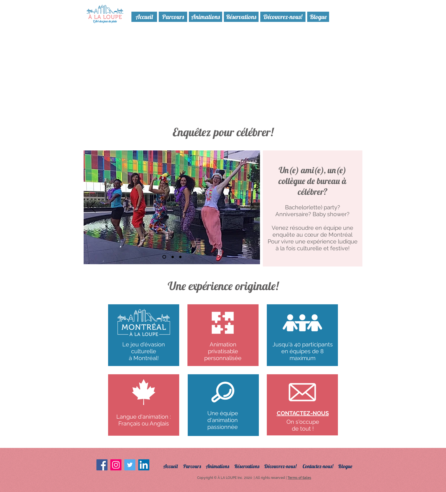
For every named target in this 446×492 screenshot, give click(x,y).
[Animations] (205, 17)
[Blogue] (318, 17)
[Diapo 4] (164, 257)
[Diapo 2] (173, 257)
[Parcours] (173, 17)
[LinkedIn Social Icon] (143, 464)
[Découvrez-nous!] (282, 17)
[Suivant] (251, 207)
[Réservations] (241, 17)
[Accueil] (144, 17)
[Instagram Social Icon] (115, 464)
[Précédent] (93, 207)
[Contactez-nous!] (322, 466)
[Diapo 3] (180, 257)
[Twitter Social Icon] (129, 464)
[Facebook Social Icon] (102, 464)
